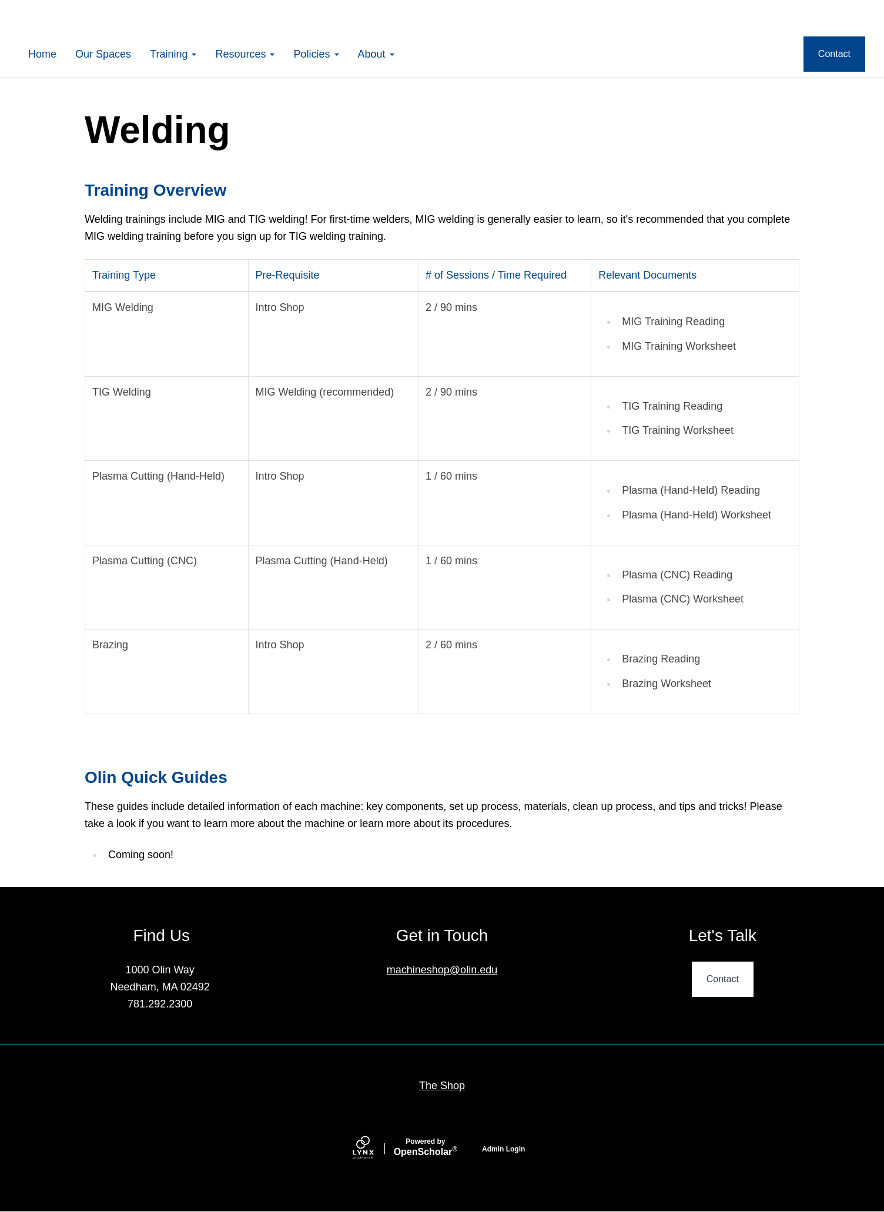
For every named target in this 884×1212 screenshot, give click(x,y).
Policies (316, 54)
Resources (244, 54)
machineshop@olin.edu (442, 970)
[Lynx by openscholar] (373, 1149)
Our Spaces (103, 54)
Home (42, 54)
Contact (834, 54)
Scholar (425, 1147)
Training (173, 54)
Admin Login (503, 1149)
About (376, 54)
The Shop (442, 1086)
